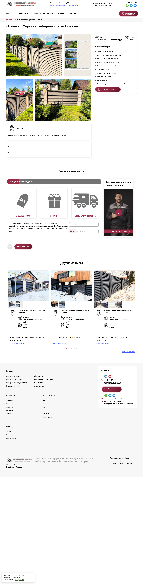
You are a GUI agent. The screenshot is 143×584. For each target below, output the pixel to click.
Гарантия (9, 410)
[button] (66, 348)
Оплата (9, 404)
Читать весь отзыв (17, 344)
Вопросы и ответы (13, 435)
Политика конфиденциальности (122, 461)
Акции (8, 431)
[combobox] (72, 231)
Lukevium (127, 458)
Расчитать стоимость (109, 89)
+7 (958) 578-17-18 (131, 2)
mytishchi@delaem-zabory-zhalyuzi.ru (64, 5)
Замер (8, 414)
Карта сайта (47, 417)
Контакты (46, 414)
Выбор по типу (37, 383)
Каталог (9, 13)
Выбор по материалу (14, 379)
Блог (45, 400)
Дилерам (9, 407)
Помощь (10, 427)
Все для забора (38, 386)
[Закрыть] (32, 574)
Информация (74, 13)
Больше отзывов (128, 352)
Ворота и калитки (12, 386)
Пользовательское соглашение (121, 463)
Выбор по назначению (40, 376)
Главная (9, 20)
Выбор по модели (13, 376)
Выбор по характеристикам (42, 379)
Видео (45, 407)
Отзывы (61, 13)
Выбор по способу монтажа (16, 383)
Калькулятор (23, 13)
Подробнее (19, 580)
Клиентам (10, 396)
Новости (46, 404)
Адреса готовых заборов (43, 13)
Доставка (9, 400)
